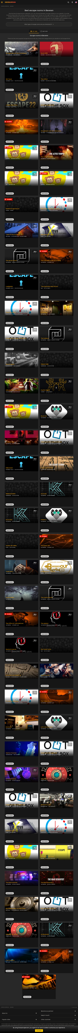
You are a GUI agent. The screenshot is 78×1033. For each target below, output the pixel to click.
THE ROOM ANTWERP (16, 573)
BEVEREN (42, 55)
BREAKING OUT (48, 573)
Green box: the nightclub (49, 753)
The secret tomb (11, 260)
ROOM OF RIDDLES (51, 158)
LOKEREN (43, 391)
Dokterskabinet (11, 831)
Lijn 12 (42, 831)
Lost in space (10, 960)
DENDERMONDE (9, 55)
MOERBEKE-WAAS (9, 80)
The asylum (44, 623)
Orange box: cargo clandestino (16, 338)
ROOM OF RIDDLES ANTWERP (18, 262)
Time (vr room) (11, 312)
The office (44, 79)
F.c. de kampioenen (12, 701)
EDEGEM (42, 858)
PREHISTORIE (45, 364)
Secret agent (10, 364)
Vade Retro (9, 571)
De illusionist (45, 934)
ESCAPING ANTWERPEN (52, 417)
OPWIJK (7, 210)
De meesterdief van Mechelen (16, 908)
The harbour (45, 338)
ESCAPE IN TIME (50, 366)
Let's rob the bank (47, 727)
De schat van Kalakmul (13, 675)
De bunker (9, 520)
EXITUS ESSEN (47, 236)
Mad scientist (45, 675)
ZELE (42, 288)
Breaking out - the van (48, 571)
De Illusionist (10, 442)
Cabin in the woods (12, 234)
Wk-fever (9, 79)
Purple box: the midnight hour (15, 805)
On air (43, 183)
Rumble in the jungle (12, 157)
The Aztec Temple (47, 157)
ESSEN (42, 236)
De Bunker (44, 312)
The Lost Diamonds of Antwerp (51, 260)
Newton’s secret (11, 649)
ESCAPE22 (14, 106)
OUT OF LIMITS (47, 288)
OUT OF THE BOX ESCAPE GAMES (54, 106)
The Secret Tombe (47, 468)
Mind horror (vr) (46, 805)
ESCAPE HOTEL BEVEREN (51, 55)
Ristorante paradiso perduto (50, 209)
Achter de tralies (11, 545)
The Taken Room (46, 701)
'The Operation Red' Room (49, 286)
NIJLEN (42, 573)
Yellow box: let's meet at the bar (51, 442)
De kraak (44, 494)
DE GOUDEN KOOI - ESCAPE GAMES (19, 236)
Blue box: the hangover (48, 908)
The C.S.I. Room (28, 986)
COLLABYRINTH (49, 391)
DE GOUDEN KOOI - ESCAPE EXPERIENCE (55, 132)
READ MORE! (45, 64)
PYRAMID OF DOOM (12, 934)
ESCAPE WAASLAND (19, 80)
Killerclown (9, 468)
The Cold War (10, 131)
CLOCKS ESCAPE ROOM (52, 210)
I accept (39, 1030)
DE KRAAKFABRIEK (51, 314)
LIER (6, 184)
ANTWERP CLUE (15, 132)
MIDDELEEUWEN (10, 494)
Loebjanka (9, 286)
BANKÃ (11, 210)
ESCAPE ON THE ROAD (50, 858)
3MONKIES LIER (12, 184)
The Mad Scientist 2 (47, 882)
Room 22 (44, 416)
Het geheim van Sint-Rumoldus (51, 131)
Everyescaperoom (5, 6)
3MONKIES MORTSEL (15, 158)
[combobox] (72, 2)
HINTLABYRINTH (17, 55)
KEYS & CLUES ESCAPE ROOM (53, 625)
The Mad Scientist (11, 882)
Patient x (43, 520)
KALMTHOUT (43, 210)
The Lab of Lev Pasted (48, 960)
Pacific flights (45, 390)
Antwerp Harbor (11, 779)
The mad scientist (47, 597)
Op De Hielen (10, 597)
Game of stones (11, 753)
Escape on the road (47, 856)
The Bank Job (45, 545)
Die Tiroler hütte (46, 649)
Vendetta (9, 183)
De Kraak (9, 727)
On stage (9, 416)
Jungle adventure (12, 105)
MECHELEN (8, 106)
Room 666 (44, 53)
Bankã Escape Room (12, 209)
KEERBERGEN (43, 366)
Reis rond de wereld (47, 234)
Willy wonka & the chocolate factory (18, 390)
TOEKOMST (44, 779)
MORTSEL (8, 158)
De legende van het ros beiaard (16, 53)
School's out (10, 856)
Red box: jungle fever (47, 105)
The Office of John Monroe (14, 623)
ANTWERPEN (43, 106)
